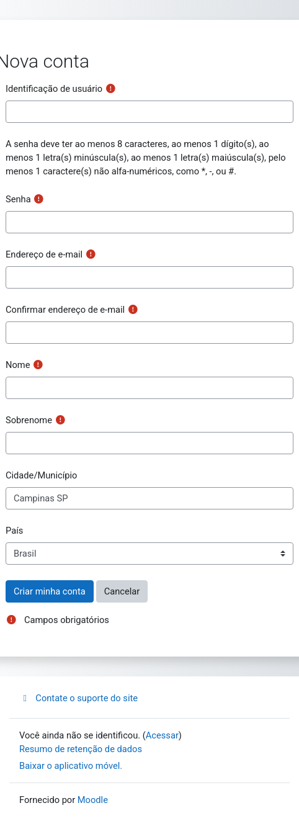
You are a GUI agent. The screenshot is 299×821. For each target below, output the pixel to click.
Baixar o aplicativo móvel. (70, 765)
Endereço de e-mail (44, 254)
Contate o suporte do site (78, 698)
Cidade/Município (41, 475)
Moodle (93, 799)
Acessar (162, 735)
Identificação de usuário (54, 88)
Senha (18, 199)
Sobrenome (29, 420)
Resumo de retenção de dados (80, 749)
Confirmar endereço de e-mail (65, 309)
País (14, 530)
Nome (18, 364)
